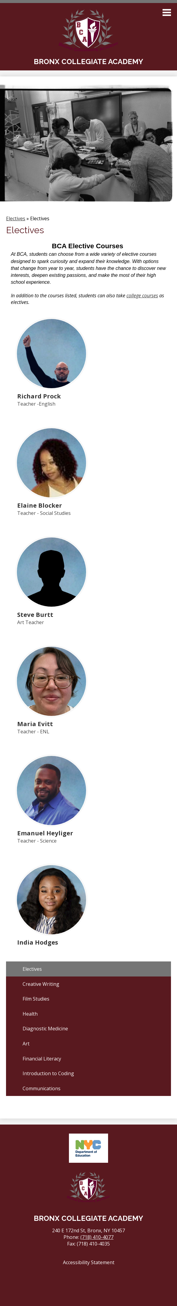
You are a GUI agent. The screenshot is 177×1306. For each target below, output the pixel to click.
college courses (142, 295)
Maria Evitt (35, 724)
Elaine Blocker (39, 505)
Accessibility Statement (88, 1262)
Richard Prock (39, 396)
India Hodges (37, 942)
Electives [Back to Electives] (15, 218)
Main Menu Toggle (167, 12)
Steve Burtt (35, 614)
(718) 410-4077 (96, 1237)
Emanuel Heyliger (45, 833)
